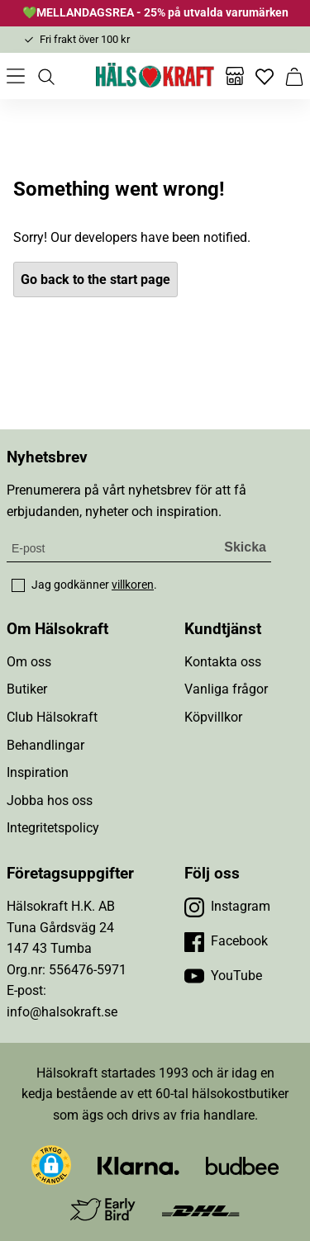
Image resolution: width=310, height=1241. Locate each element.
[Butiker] (235, 76)
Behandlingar (45, 745)
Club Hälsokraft (52, 717)
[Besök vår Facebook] (226, 941)
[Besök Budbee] (242, 1165)
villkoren (133, 584)
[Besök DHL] (200, 1210)
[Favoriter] (264, 76)
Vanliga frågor (226, 689)
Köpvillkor (213, 717)
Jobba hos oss (50, 800)
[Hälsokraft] (155, 76)
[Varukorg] (294, 76)
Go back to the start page (95, 279)
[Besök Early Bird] (103, 1209)
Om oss (29, 662)
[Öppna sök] (45, 76)
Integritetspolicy (53, 828)
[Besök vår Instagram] (227, 906)
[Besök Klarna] (138, 1165)
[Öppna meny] (16, 76)
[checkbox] (18, 585)
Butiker (27, 689)
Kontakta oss (222, 662)
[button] (51, 1165)
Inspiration (38, 772)
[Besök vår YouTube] (223, 976)
